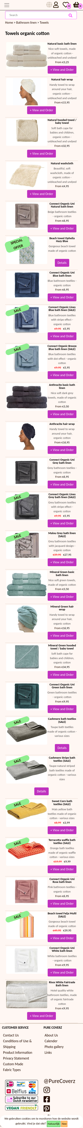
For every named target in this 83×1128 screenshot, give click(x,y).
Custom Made (13, 1064)
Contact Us (11, 1035)
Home (9, 22)
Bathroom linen (26, 22)
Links (48, 1052)
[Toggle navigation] (7, 5)
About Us (51, 1035)
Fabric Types (12, 1070)
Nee (64, 1124)
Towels (44, 22)
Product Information (17, 1052)
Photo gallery (54, 1047)
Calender (51, 1041)
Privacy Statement (16, 1058)
